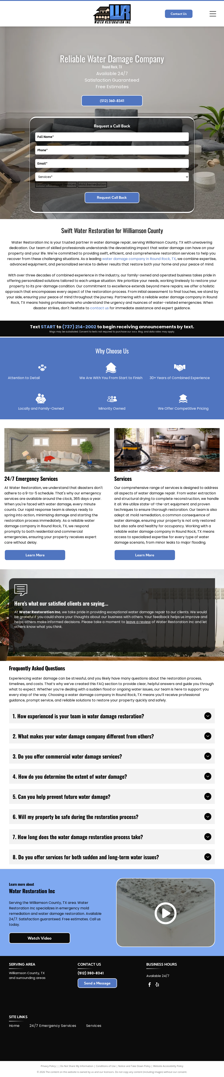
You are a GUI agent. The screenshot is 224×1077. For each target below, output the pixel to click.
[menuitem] (19, 1025)
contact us (99, 308)
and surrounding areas (27, 977)
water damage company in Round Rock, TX (139, 258)
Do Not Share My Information (76, 1066)
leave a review (138, 621)
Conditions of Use (106, 1066)
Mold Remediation (92, 185)
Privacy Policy (48, 1066)
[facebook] (149, 985)
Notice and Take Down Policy (134, 1066)
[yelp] (157, 985)
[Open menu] (213, 14)
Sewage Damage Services (56, 185)
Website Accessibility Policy (168, 1066)
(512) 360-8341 (91, 973)
